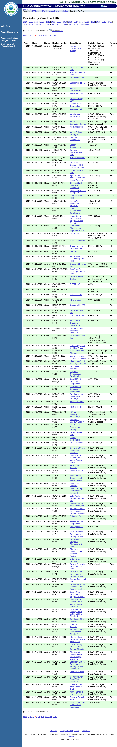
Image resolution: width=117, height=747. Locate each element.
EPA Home (35, 11)
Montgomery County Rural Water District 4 (77, 478)
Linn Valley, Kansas (75, 625)
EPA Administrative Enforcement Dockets (55, 11)
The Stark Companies (75, 138)
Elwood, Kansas (77, 671)
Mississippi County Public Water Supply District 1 (76, 655)
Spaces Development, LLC (76, 152)
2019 (65, 22)
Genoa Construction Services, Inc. (76, 210)
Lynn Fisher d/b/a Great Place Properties (77, 704)
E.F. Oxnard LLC (77, 157)
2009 (31, 24)
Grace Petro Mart (77, 241)
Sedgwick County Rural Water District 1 (77, 450)
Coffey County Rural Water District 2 (76, 679)
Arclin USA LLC (77, 401)
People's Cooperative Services (75, 203)
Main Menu (6, 26)
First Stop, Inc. (76, 407)
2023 (42, 22)
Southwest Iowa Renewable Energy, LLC (77, 396)
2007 (42, 24)
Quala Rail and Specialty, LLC (76, 247)
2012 (104, 22)
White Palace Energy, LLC (76, 133)
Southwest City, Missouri (77, 620)
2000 (81, 24)
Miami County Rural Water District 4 (76, 490)
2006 (48, 24)
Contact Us (27, 9)
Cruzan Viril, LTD (77, 305)
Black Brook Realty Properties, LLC (78, 258)
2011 (110, 22)
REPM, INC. (75, 284)
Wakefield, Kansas (74, 466)
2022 (48, 22)
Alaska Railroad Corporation (77, 522)
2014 (93, 22)
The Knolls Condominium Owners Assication (76, 552)
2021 (53, 22)
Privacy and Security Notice (69, 731)
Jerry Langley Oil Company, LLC (77, 346)
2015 (87, 22)
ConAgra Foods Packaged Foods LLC (77, 271)
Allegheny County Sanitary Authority (78, 362)
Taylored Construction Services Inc (75, 373)
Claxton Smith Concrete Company (76, 185)
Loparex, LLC (76, 109)
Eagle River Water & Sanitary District (78, 357)
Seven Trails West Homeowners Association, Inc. (78, 586)
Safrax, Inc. (75, 233)
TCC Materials (76, 443)
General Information (10, 32)
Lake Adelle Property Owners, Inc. (78, 498)
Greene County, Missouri (77, 352)
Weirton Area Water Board (76, 115)
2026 (25, 22)
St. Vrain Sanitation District (78, 123)
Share (105, 6)
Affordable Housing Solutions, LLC (76, 414)
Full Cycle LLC (76, 526)
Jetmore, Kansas (77, 516)
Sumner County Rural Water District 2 (77, 631)
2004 (59, 24)
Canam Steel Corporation (76, 105)
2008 (36, 24)
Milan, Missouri (76, 470)
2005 (53, 24)
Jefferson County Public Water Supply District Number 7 (77, 665)
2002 (70, 24)
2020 (59, 22)
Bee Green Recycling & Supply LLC (75, 427)
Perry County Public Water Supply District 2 (77, 574)
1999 (87, 24)
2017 (76, 22)
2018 (70, 22)
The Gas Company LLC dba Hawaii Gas (77, 165)
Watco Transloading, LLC (78, 89)
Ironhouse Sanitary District (77, 420)
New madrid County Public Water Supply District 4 (76, 612)
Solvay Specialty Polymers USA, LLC (77, 566)
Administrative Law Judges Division (10, 39)
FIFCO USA (75, 300)
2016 (81, 22)
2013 (98, 22)
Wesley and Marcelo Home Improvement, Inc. (78, 228)
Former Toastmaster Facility (75, 48)
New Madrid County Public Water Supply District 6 (76, 602)
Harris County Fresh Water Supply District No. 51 (76, 219)
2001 (76, 24)
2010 (25, 24)
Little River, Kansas (75, 560)
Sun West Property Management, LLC (76, 542)
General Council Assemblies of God (77, 686)
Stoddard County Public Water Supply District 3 (77, 511)
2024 (36, 22)
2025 (31, 22)
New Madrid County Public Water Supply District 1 (76, 459)
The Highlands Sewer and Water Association (77, 639)
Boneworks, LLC (77, 78)
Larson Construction (75, 146)
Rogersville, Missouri (75, 484)
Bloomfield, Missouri (75, 367)
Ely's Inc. (74, 251)
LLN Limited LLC (77, 83)
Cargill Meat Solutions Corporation (75, 381)
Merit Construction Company (78, 191)
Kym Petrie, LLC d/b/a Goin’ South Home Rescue (77, 177)
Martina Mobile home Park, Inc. (77, 693)
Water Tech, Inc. (77, 93)
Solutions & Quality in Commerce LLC (77, 323)
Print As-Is (70, 736)
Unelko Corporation (75, 438)
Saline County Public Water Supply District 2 (77, 534)
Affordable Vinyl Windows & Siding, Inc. (77, 330)
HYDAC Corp (76, 294)
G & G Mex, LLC (77, 315)
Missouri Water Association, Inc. (77, 504)
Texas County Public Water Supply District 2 (77, 646)
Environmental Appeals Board (8, 45)
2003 (65, 24)
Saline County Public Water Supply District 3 (77, 594)
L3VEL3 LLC (75, 289)
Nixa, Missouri (76, 127)
